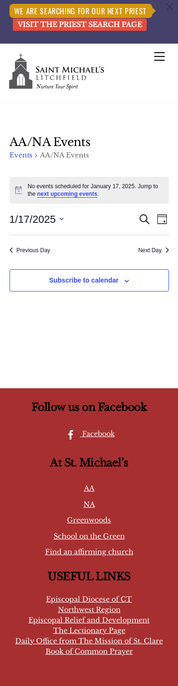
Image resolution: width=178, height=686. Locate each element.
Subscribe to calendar (83, 280)
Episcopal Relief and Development (89, 620)
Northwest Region (89, 609)
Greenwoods (89, 520)
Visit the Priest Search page (80, 24)
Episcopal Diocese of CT (89, 599)
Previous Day (29, 250)
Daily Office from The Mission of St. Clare (89, 641)
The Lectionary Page (89, 630)
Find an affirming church (89, 552)
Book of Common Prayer (89, 651)
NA (89, 504)
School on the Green (89, 536)
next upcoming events (67, 194)
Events (20, 155)
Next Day (153, 250)
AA (89, 488)
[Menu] (159, 56)
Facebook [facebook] (88, 434)
